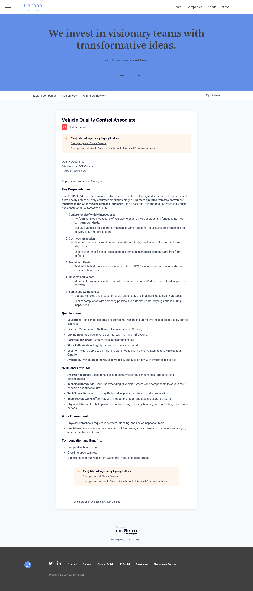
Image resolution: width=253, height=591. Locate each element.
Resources (141, 564)
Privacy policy (117, 539)
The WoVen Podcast (165, 564)
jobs (69, 95)
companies (44, 95)
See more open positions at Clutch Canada (97, 501)
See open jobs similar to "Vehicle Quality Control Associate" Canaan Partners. (113, 148)
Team (177, 7)
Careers (87, 564)
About (212, 7)
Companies (194, 7)
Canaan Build (105, 564)
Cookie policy (133, 539)
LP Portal (124, 564)
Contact (72, 564)
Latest (224, 7)
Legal (81, 575)
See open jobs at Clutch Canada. (88, 143)
